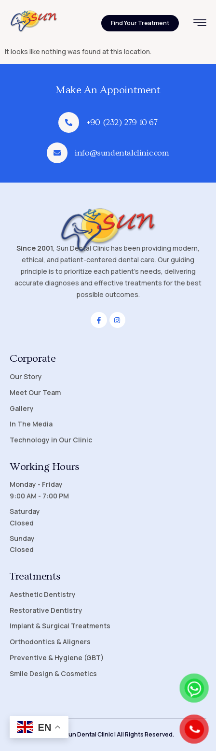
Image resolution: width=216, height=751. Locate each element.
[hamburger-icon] (200, 24)
